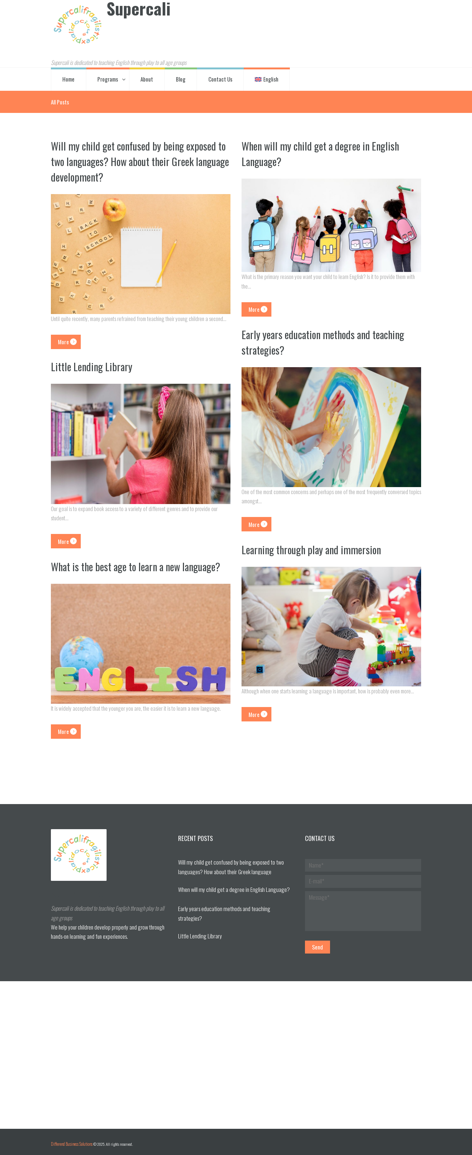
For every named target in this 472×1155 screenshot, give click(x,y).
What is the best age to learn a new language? (120, 573)
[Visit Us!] (236, 1051)
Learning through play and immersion (315, 548)
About (146, 78)
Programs (107, 78)
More (60, 340)
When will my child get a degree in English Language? (325, 152)
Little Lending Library (93, 366)
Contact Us (220, 78)
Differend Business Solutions (70, 1140)
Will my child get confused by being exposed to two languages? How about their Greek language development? (138, 160)
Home (68, 78)
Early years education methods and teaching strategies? (328, 340)
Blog (180, 78)
